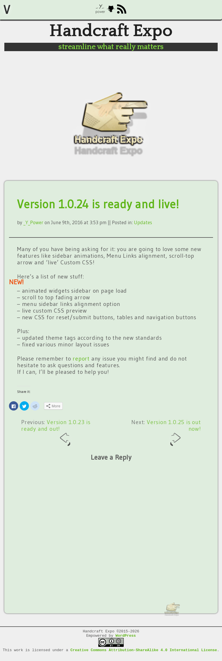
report (81, 362)
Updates (143, 226)
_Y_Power (33, 226)
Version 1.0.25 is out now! (174, 436)
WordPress (126, 640)
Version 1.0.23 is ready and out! (55, 436)
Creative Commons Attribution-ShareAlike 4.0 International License (144, 656)
